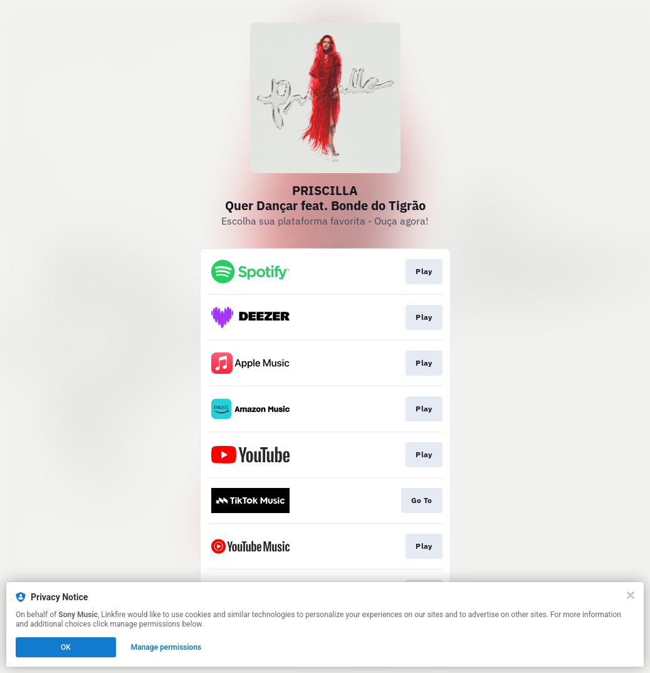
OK (66, 647)
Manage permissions (166, 647)
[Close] (631, 595)
